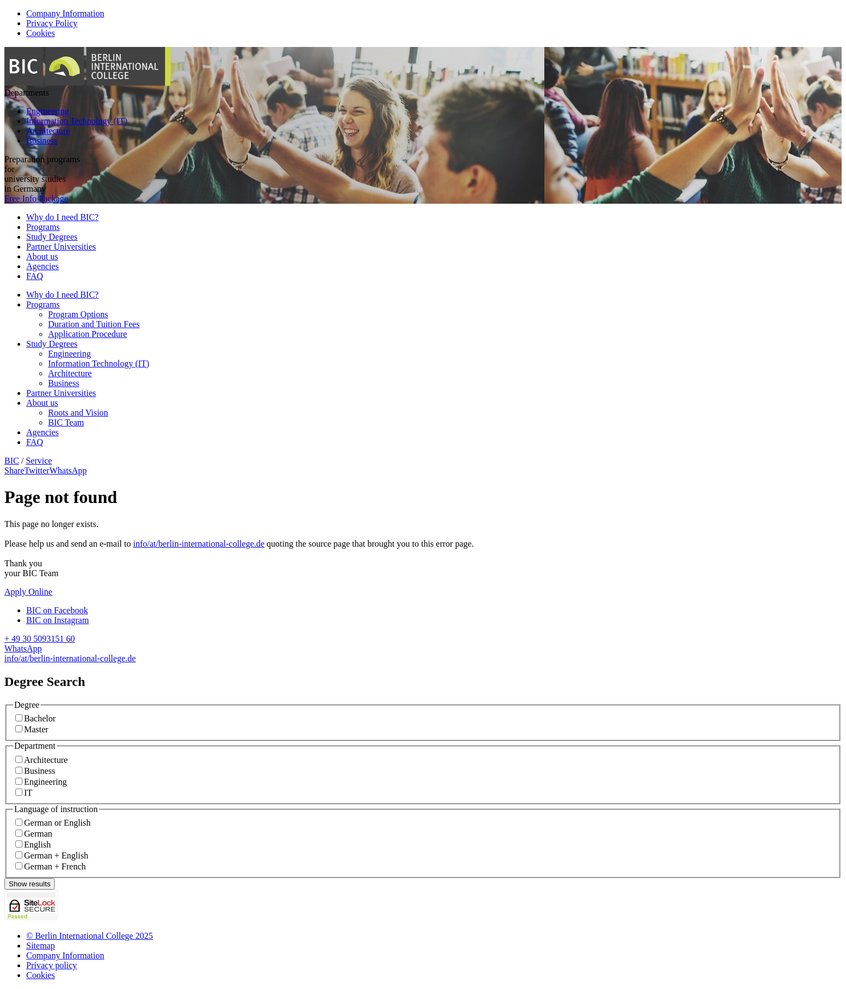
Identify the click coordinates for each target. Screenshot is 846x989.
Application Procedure (87, 334)
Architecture (48, 130)
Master (36, 729)
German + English (56, 855)
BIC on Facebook (57, 610)
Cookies (40, 33)
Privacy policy (51, 965)
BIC (11, 460)
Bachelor (40, 718)
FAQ (34, 276)
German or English (57, 822)
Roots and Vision (78, 412)
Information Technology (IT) (76, 121)
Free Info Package (36, 198)
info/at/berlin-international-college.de (199, 543)
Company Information (65, 13)
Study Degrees (52, 236)
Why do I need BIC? (62, 217)
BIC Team (66, 422)
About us (42, 256)
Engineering (47, 111)
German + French (55, 866)
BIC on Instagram (57, 620)
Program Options (78, 314)
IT (28, 792)
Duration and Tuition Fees (94, 324)
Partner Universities (61, 246)
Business (41, 140)
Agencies (42, 266)
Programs (43, 227)
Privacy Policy (52, 23)
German (38, 833)
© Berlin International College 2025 (89, 935)
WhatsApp (23, 648)
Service (39, 460)
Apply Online (28, 591)
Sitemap (40, 945)
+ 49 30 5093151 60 (39, 638)
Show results (29, 884)
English (37, 844)
